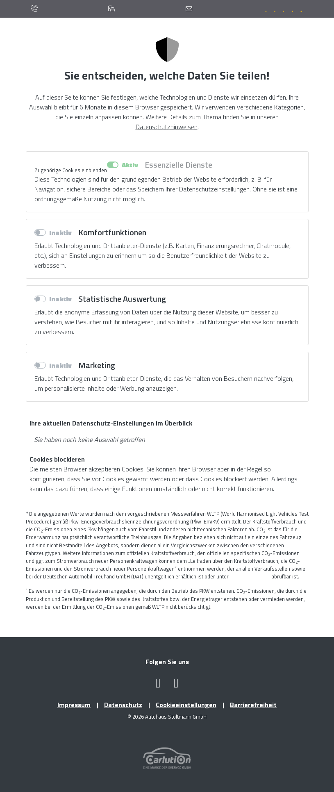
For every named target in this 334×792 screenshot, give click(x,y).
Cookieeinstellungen (186, 705)
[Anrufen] (34, 8)
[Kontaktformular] (189, 8)
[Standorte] (112, 8)
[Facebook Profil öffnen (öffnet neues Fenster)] (158, 685)
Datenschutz (123, 705)
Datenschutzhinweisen (167, 127)
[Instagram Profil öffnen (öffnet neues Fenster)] (176, 685)
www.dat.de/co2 (250, 576)
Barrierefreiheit (253, 705)
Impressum (74, 705)
